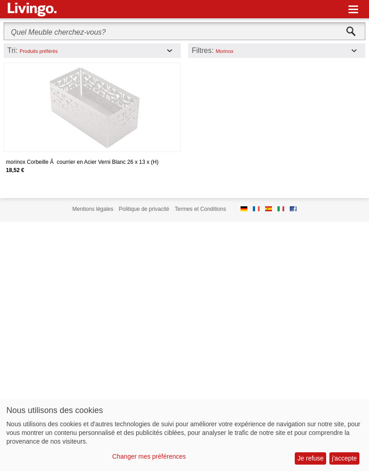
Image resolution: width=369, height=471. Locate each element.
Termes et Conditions (200, 209)
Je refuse (310, 458)
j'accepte (344, 458)
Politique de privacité (144, 209)
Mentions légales (92, 209)
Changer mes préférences (149, 456)
